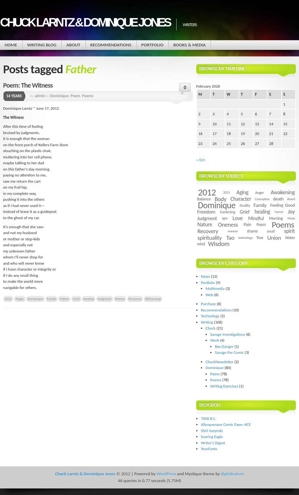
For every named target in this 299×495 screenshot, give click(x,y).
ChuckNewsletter (220, 361)
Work (214, 340)
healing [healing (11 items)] (262, 211)
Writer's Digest (213, 442)
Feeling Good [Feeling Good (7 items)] (282, 205)
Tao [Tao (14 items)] (230, 237)
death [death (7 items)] (278, 199)
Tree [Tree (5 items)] (259, 237)
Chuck (211, 328)
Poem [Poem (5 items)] (261, 224)
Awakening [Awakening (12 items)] (283, 192)
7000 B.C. (208, 418)
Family (51, 298)
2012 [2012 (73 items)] (207, 192)
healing (88, 298)
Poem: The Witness (28, 85)
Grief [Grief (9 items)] (244, 212)
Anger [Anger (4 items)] (259, 192)
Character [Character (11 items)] (240, 198)
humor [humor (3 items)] (279, 212)
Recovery (135, 298)
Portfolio (152, 45)
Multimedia (215, 288)
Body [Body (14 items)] (220, 199)
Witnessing (153, 298)
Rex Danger (224, 346)
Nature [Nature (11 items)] (204, 224)
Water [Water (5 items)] (290, 237)
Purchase (208, 303)
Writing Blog (41, 45)
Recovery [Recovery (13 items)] (207, 231)
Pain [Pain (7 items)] (247, 224)
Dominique (59, 96)
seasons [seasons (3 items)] (233, 231)
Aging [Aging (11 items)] (242, 192)
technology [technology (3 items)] (245, 238)
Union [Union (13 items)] (274, 237)
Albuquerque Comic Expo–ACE (226, 424)
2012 (8, 298)
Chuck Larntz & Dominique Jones (85, 22)
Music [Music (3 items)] (291, 218)
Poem (75, 96)
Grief (76, 298)
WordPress (166, 474)
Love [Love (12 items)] (237, 218)
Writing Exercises (224, 386)
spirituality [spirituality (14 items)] (209, 237)
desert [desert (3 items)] (291, 199)
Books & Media (189, 45)
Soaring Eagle (212, 436)
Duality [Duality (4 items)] (245, 205)
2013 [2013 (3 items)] (226, 192)
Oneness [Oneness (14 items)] (228, 224)
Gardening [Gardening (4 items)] (227, 211)
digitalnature (232, 474)
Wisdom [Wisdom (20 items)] (219, 244)
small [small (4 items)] (271, 231)
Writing (207, 322)
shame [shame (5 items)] (252, 231)
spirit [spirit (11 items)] (289, 231)
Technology (210, 316)
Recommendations (110, 45)
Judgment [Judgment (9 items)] (207, 218)
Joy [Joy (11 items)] (291, 211)
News (205, 276)
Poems (87, 96)
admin (40, 96)
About (73, 45)
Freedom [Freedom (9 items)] (206, 212)
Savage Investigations (227, 334)
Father (64, 298)
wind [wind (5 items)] (201, 244)
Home (11, 45)
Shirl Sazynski (212, 430)
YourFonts (209, 448)
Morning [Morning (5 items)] (275, 218)
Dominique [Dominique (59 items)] (216, 205)
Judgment (105, 298)
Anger (20, 298)
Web (209, 294)
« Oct (200, 159)
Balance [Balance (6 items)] (204, 199)
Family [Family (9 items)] (260, 205)
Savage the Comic (229, 352)
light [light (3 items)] (224, 218)
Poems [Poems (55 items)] (283, 224)
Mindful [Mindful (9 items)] (256, 218)
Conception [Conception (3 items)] (262, 199)
